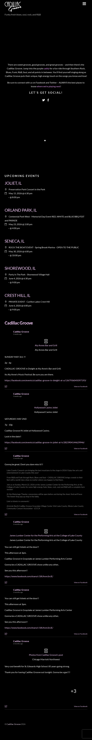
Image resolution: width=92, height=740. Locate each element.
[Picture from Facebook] (18, 691)
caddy (47, 68)
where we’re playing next (48, 86)
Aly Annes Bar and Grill (46, 345)
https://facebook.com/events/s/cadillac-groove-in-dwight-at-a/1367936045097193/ (45, 380)
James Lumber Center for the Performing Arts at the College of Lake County (46, 535)
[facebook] (48, 99)
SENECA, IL (14, 241)
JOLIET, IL (13, 183)
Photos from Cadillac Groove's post (46, 654)
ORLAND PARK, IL (21, 210)
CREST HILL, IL (17, 295)
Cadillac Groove (19, 322)
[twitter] (44, 99)
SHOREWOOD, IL (20, 268)
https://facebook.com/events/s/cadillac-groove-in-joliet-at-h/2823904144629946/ (45, 442)
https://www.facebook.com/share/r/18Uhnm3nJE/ (29, 576)
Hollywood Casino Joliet (46, 407)
